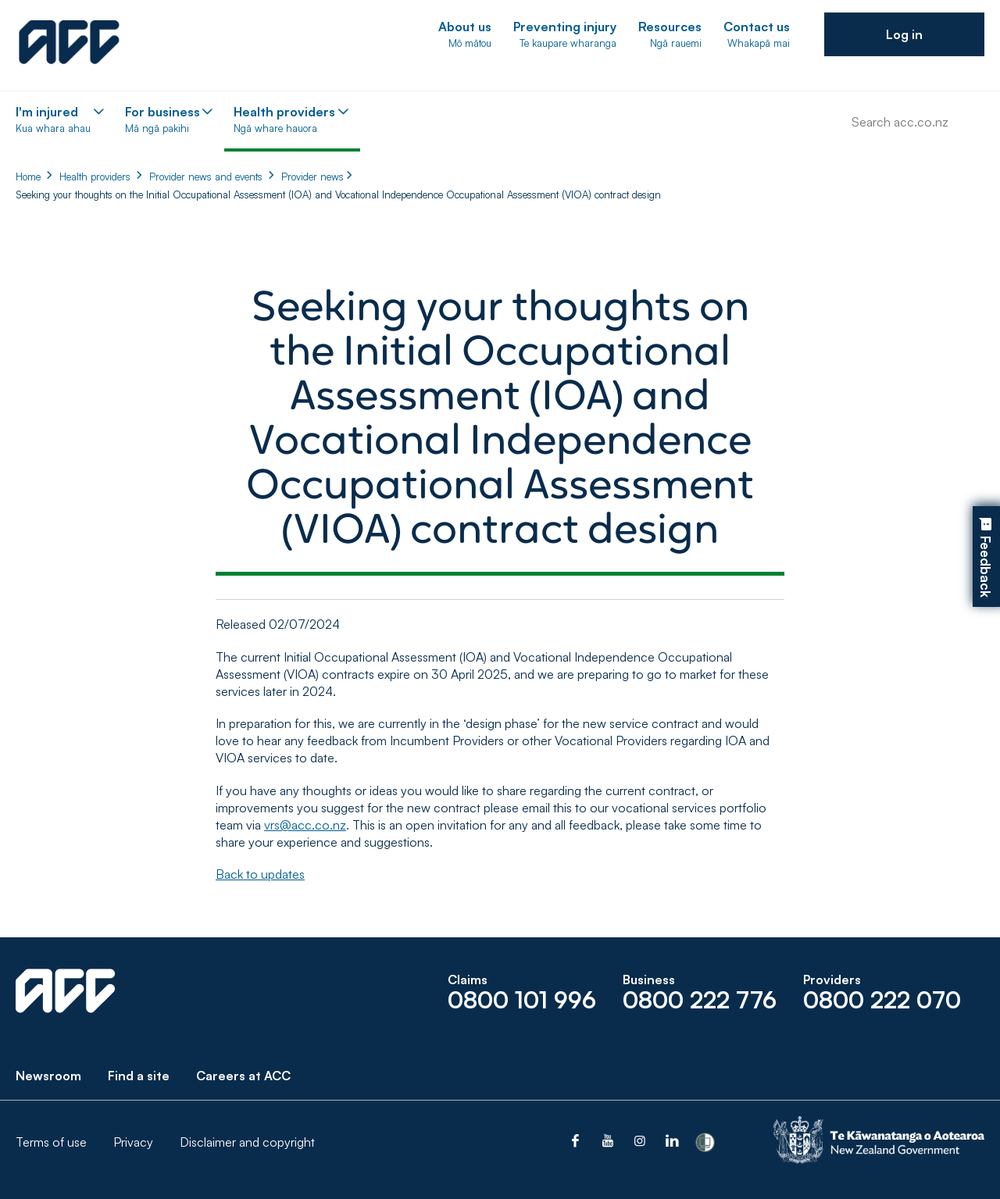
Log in (904, 34)
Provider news (312, 176)
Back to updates (260, 874)
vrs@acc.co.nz (305, 825)
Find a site (139, 1075)
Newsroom (48, 1075)
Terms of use (51, 1142)
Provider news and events (205, 176)
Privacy (133, 1142)
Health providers (94, 176)
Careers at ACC (243, 1075)
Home (28, 176)
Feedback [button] (985, 567)
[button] (904, 34)
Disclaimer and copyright (247, 1142)
